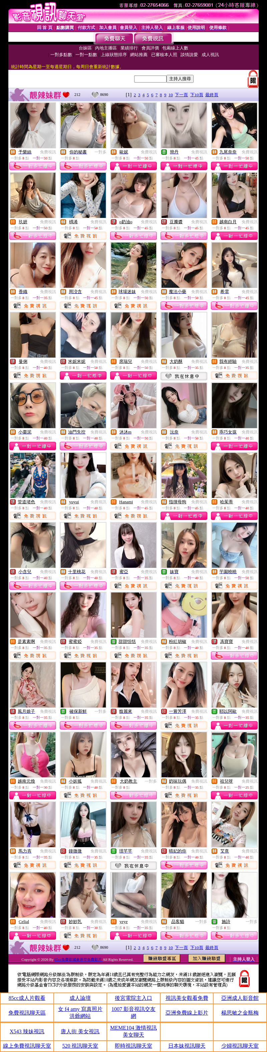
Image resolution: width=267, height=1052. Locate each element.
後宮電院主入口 (133, 998)
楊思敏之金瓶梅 (240, 1013)
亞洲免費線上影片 (187, 1013)
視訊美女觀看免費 (187, 998)
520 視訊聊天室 (80, 1046)
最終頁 (211, 94)
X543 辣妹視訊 (27, 1031)
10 (171, 94)
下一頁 (181, 94)
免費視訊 (48, 152)
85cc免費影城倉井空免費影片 (78, 959)
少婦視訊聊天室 (240, 1046)
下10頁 (196, 94)
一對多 (100, 152)
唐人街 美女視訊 (80, 1031)
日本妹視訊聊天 (187, 1046)
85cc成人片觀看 (27, 998)
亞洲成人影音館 (240, 998)
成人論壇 (80, 998)
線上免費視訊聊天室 (27, 1046)
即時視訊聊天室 (133, 1046)
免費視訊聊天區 (27, 1013)
